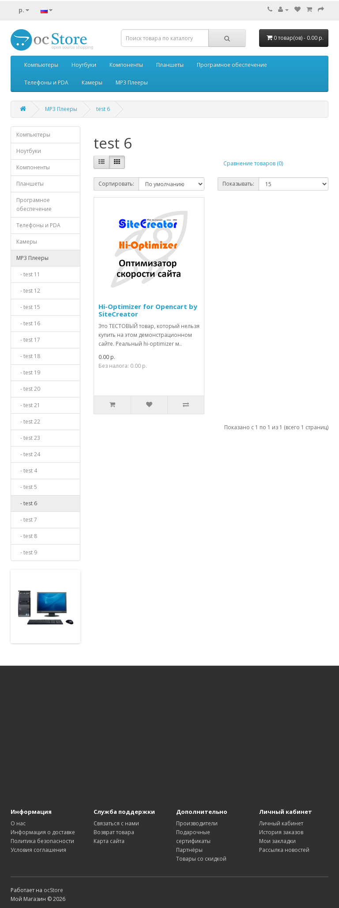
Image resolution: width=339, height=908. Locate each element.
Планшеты (170, 65)
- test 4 (26, 470)
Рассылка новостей (284, 850)
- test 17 (28, 339)
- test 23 (28, 438)
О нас (18, 823)
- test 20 (28, 389)
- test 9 (26, 552)
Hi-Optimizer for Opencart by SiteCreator (147, 310)
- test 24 (28, 454)
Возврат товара (114, 832)
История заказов (281, 832)
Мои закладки (277, 841)
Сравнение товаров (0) (253, 163)
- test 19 (28, 372)
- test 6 (26, 503)
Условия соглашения (38, 850)
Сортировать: (116, 183)
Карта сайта (109, 841)
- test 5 (26, 487)
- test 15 (28, 307)
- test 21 (28, 405)
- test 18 (28, 356)
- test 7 (26, 519)
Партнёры (189, 850)
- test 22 (28, 421)
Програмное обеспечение (232, 65)
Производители (197, 823)
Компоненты (126, 65)
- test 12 (28, 290)
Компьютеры (41, 65)
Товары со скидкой (201, 858)
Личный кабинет (281, 823)
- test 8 (26, 536)
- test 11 (28, 274)
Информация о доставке (43, 832)
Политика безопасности (42, 841)
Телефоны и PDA (46, 82)
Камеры (92, 82)
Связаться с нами (116, 823)
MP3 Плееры (132, 82)
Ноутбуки (84, 65)
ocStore (53, 890)
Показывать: (238, 183)
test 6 (103, 109)
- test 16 (28, 323)
